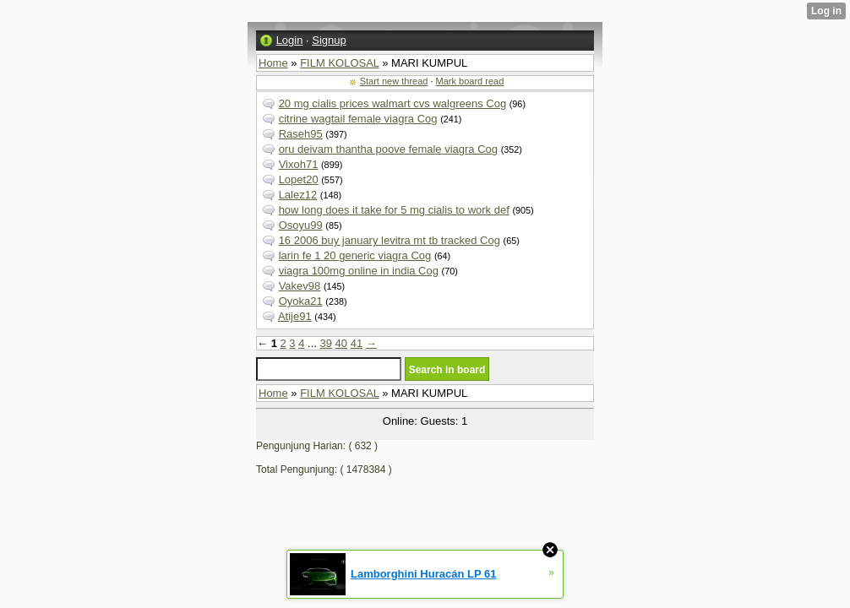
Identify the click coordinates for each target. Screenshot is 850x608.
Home (273, 63)
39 (326, 343)
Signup (329, 40)
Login (289, 40)
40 (341, 343)
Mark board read (470, 81)
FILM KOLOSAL (339, 63)
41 (356, 343)
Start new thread (394, 81)
